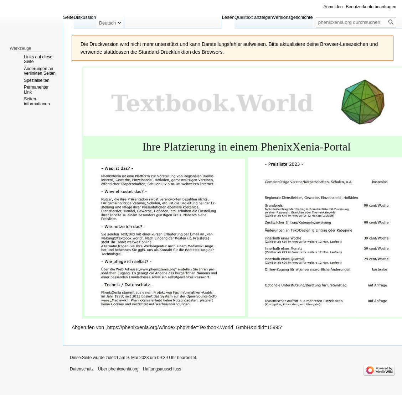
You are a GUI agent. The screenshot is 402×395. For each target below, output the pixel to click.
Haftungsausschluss (162, 369)
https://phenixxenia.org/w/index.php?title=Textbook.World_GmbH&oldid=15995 (194, 327)
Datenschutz (82, 369)
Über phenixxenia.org (118, 369)
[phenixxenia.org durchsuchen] (356, 22)
